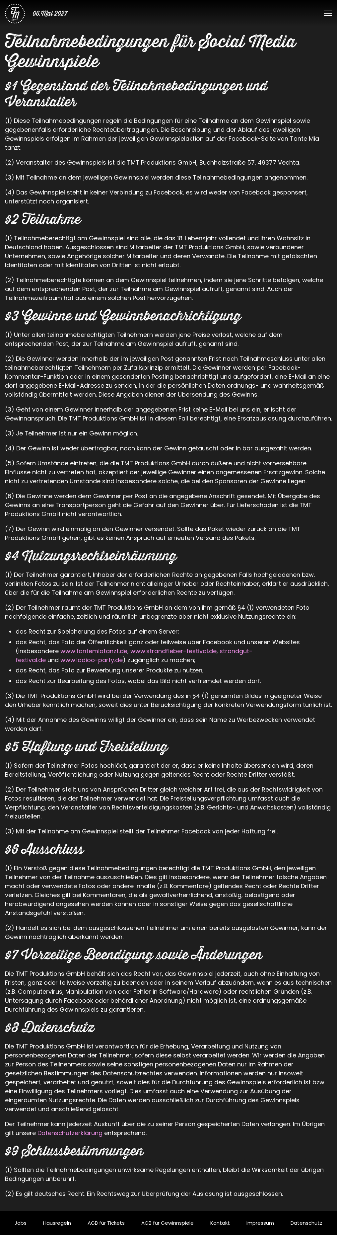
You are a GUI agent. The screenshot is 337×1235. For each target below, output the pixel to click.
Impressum (260, 1222)
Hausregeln (57, 1222)
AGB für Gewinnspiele (167, 1222)
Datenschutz (306, 1222)
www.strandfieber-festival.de (173, 651)
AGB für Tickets (106, 1222)
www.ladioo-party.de (91, 660)
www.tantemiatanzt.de (93, 651)
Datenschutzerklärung (69, 1133)
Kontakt (220, 1222)
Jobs (21, 1222)
